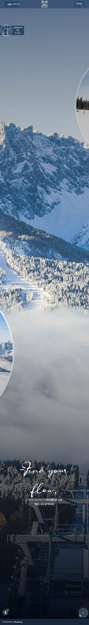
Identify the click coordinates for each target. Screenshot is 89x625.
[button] (85, 312)
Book (79, 4)
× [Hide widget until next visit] (7, 610)
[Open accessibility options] (5, 612)
